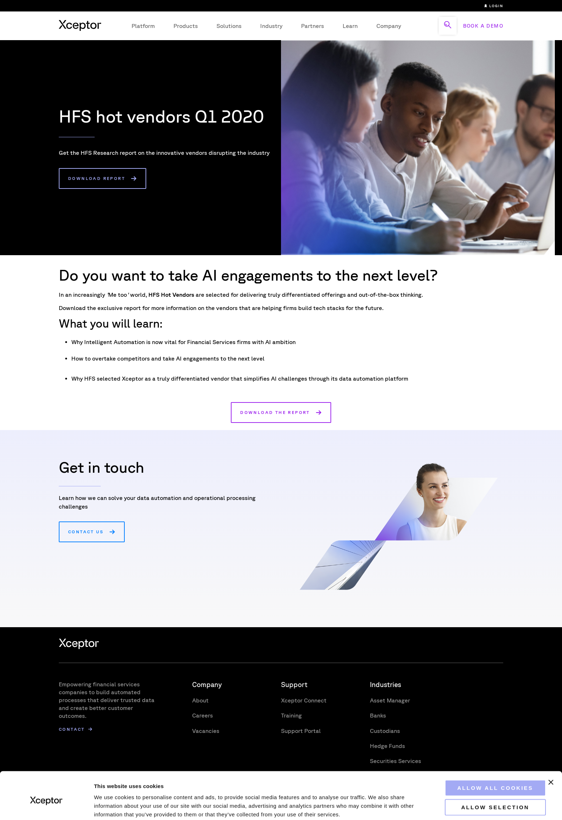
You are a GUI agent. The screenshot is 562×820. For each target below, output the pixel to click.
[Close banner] (550, 750)
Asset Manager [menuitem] (390, 700)
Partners (312, 26)
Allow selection (484, 775)
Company (388, 26)
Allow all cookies (484, 756)
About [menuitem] (200, 700)
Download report (96, 178)
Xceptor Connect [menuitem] (304, 700)
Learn (350, 26)
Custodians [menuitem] (385, 731)
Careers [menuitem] (202, 715)
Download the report (275, 412)
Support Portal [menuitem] (301, 731)
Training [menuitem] (291, 715)
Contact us (86, 531)
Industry (271, 26)
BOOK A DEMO (483, 26)
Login (493, 6)
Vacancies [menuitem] (205, 731)
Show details (376, 806)
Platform (143, 26)
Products (185, 26)
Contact (72, 729)
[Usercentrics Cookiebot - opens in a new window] (46, 806)
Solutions (229, 26)
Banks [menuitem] (378, 715)
